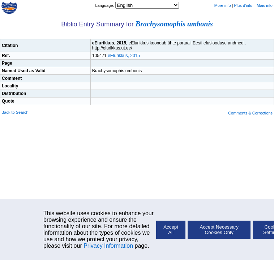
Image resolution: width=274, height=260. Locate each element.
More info (222, 5)
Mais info (265, 5)
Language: (105, 5)
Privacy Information (108, 246)
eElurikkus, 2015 (124, 55)
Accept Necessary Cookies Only (219, 229)
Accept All (170, 229)
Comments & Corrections (250, 113)
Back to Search (15, 112)
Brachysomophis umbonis (174, 24)
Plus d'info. (243, 5)
